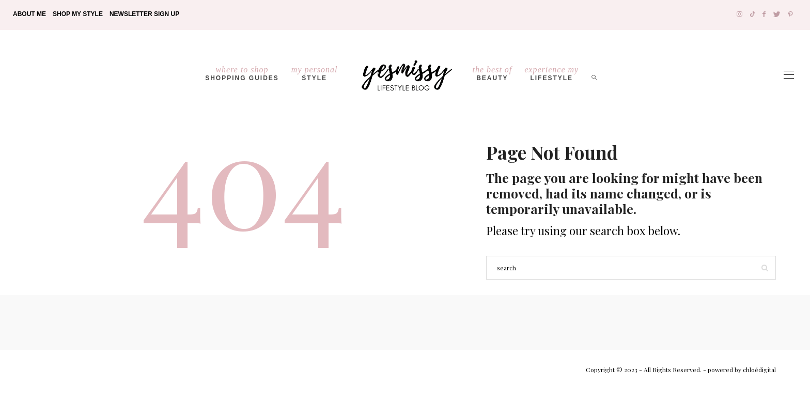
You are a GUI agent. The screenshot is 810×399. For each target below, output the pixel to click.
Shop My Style (78, 14)
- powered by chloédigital (739, 369)
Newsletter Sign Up (144, 14)
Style (314, 73)
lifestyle (551, 73)
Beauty (492, 73)
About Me (29, 14)
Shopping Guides (242, 73)
